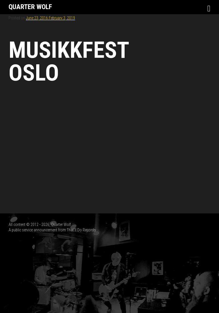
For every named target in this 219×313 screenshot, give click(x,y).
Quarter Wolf (30, 7)
